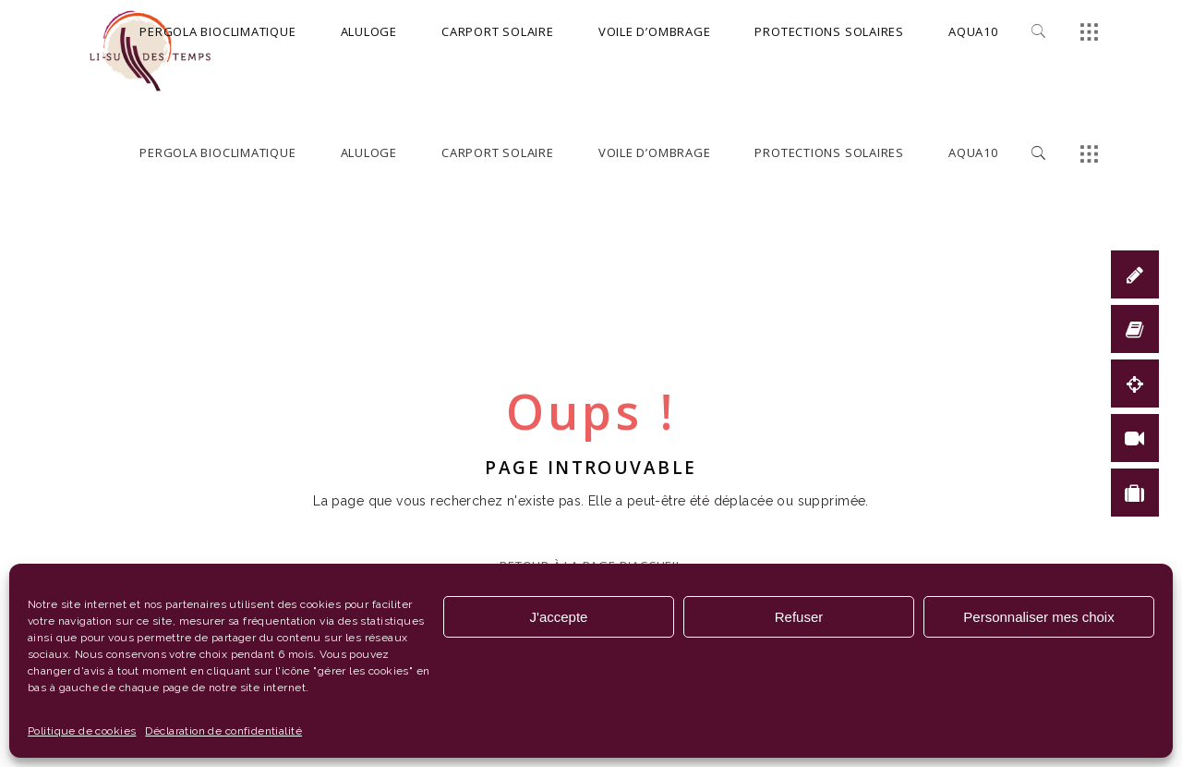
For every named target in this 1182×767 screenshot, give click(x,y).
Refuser (799, 617)
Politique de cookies (82, 730)
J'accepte (559, 617)
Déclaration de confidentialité (223, 730)
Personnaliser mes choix (1038, 617)
